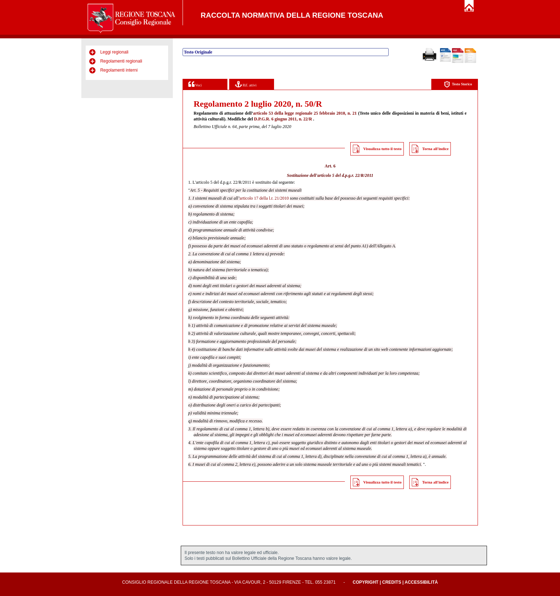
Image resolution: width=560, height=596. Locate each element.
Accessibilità (421, 582)
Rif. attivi (246, 84)
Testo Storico (458, 84)
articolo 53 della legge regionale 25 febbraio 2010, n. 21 (305, 113)
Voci (195, 84)
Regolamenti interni (118, 70)
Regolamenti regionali (121, 61)
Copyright (366, 582)
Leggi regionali (114, 52)
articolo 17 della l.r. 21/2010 (264, 198)
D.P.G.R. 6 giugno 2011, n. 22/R (283, 119)
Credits (391, 582)
